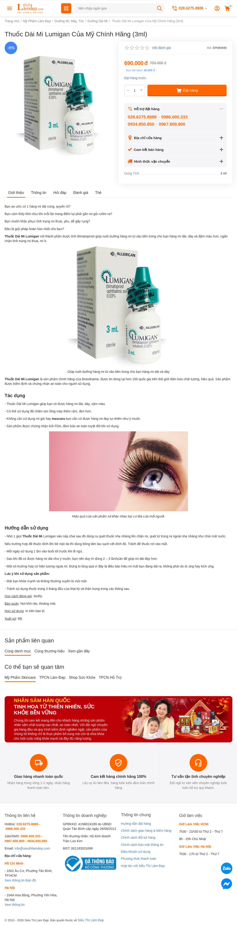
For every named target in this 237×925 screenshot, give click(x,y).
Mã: (209, 48)
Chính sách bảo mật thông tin (142, 845)
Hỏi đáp (59, 193)
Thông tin (39, 193)
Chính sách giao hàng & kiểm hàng (146, 830)
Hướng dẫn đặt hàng (136, 823)
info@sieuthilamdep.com (32, 848)
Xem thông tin (15, 880)
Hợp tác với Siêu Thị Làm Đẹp (143, 866)
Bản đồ (30, 880)
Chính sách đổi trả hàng (138, 837)
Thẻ (98, 193)
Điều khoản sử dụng (135, 851)
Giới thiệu (16, 193)
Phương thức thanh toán (138, 858)
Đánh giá (80, 193)
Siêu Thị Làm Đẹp (91, 920)
